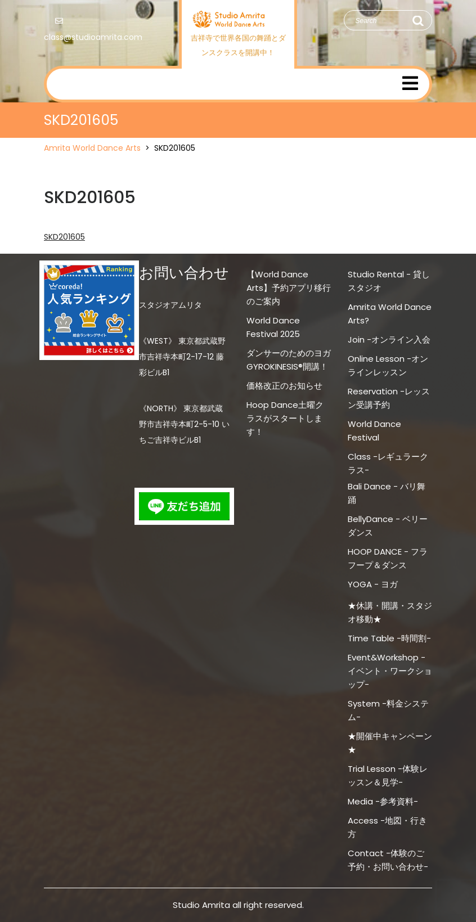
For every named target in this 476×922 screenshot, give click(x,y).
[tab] (410, 84)
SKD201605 (64, 236)
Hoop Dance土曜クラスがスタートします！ (285, 418)
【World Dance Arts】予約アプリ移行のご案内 (288, 287)
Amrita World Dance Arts (92, 148)
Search (417, 21)
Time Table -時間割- (389, 638)
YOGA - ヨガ (373, 584)
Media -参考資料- (383, 801)
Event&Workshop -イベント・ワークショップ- (390, 670)
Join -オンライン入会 (389, 339)
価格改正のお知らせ (284, 386)
